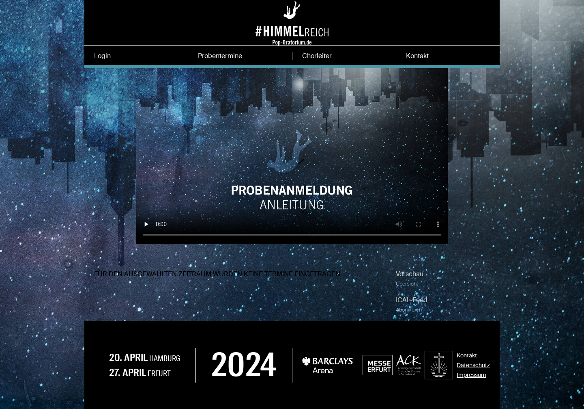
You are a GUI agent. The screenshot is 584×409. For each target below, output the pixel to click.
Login (102, 56)
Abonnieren (409, 309)
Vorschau (409, 274)
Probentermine (220, 56)
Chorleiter (317, 56)
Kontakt (417, 56)
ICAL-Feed (411, 300)
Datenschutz (473, 365)
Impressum (471, 375)
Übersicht (407, 283)
